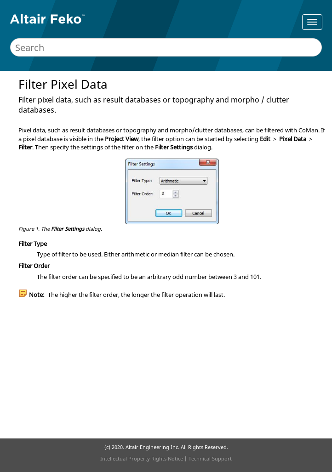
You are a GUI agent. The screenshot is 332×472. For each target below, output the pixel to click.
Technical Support (210, 458)
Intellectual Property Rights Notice (141, 458)
